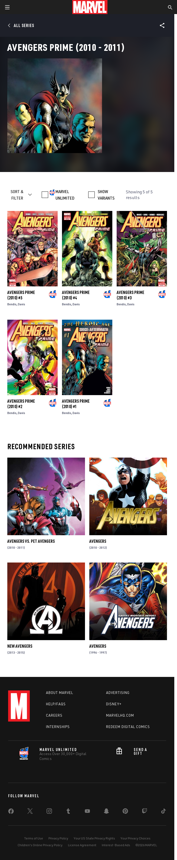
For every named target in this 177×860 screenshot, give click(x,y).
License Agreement (82, 845)
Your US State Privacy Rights (94, 838)
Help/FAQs (56, 704)
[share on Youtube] (87, 812)
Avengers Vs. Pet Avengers (31, 541)
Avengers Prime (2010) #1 (76, 403)
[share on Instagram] (49, 812)
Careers (54, 715)
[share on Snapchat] (106, 812)
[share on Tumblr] (68, 812)
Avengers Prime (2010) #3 (130, 295)
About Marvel (59, 692)
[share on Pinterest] (125, 812)
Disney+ (114, 704)
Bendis (12, 304)
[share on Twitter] (30, 812)
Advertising (118, 692)
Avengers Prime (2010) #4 (76, 295)
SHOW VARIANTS (106, 195)
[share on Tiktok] (163, 812)
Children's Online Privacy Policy (40, 845)
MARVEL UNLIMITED (64, 195)
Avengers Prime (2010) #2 (21, 403)
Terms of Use (33, 838)
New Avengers (19, 646)
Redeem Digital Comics (128, 727)
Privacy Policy (58, 838)
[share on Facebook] (11, 812)
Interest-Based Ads (116, 845)
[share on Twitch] (144, 812)
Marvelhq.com (120, 715)
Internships (58, 727)
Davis (21, 304)
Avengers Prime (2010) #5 (21, 295)
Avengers (97, 541)
